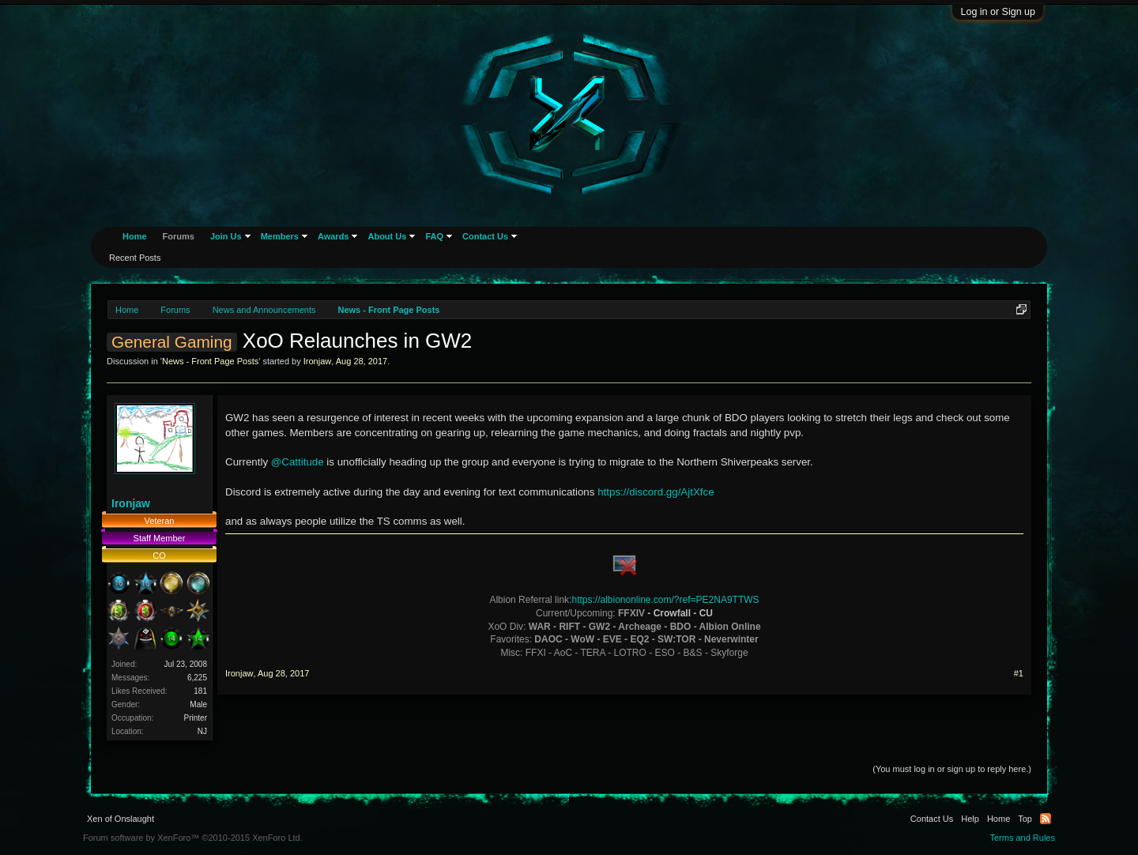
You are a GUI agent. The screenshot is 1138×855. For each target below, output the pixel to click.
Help (970, 818)
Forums (178, 236)
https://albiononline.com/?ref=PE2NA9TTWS (665, 599)
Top (1025, 818)
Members (280, 236)
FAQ (434, 236)
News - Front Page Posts (210, 361)
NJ (202, 731)
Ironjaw (317, 361)
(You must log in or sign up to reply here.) (951, 769)
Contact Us (485, 236)
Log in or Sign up (997, 11)
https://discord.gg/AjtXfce (655, 492)
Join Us (226, 236)
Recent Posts (134, 257)
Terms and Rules (1022, 837)
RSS (1045, 818)
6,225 (197, 677)
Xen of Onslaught (120, 818)
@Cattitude (297, 462)
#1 (1018, 673)
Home (134, 236)
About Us (386, 236)
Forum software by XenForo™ (193, 837)
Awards (333, 236)
